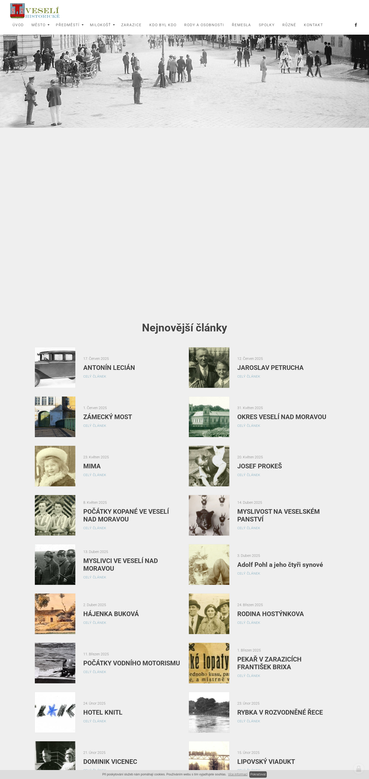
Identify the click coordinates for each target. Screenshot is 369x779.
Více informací (238, 774)
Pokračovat (258, 774)
